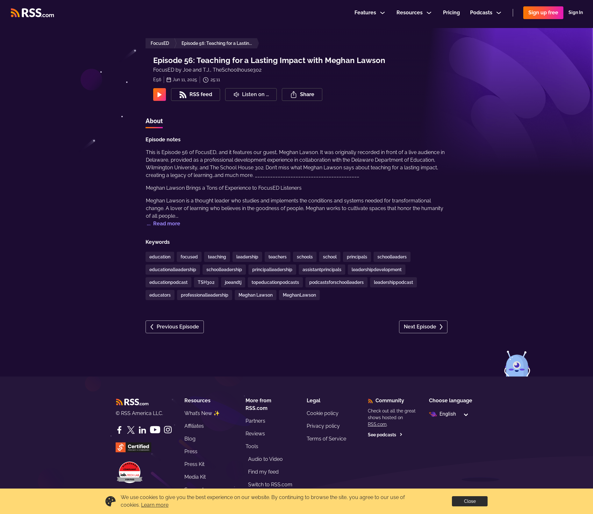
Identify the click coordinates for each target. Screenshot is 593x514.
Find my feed (263, 472)
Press (190, 451)
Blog (190, 439)
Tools (252, 446)
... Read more (163, 224)
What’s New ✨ (202, 413)
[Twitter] (131, 430)
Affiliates (194, 426)
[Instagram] (168, 430)
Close (470, 501)
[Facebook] (119, 430)
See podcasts (385, 434)
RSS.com (377, 424)
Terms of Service (326, 439)
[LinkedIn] (142, 430)
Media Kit (195, 477)
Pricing (451, 14)
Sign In (575, 14)
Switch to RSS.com (270, 485)
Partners (255, 421)
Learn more (154, 505)
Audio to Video (265, 459)
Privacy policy (323, 426)
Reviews (255, 434)
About (154, 121)
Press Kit (194, 464)
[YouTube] (155, 430)
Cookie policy (323, 413)
